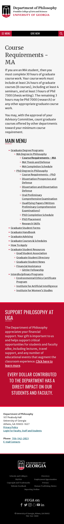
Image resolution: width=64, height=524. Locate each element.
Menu (6, 33)
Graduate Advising (22, 236)
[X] (25, 504)
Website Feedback (18, 486)
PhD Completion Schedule (38, 215)
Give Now (35, 33)
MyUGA (18, 479)
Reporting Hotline (32, 489)
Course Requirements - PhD (39, 174)
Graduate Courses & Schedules (29, 240)
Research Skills (31, 223)
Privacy (45, 483)
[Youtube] (38, 504)
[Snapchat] (34, 504)
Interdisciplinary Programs (27, 274)
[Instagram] (30, 504)
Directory (45, 476)
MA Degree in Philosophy (31, 154)
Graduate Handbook (23, 232)
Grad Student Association (31, 253)
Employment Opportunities (45, 479)
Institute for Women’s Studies (34, 290)
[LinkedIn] (42, 504)
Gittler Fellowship (33, 270)
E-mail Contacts (11, 441)
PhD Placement (31, 219)
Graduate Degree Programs (27, 150)
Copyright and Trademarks (18, 483)
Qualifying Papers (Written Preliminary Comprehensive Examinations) (39, 206)
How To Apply (19, 245)
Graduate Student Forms (25, 227)
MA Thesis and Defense (36, 162)
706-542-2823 (20, 438)
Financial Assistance (28, 266)
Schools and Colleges (18, 476)
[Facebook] (21, 504)
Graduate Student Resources (28, 249)
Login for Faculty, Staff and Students (22, 430)
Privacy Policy (10, 427)
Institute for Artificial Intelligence (37, 286)
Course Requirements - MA (39, 157)
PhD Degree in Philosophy (32, 170)
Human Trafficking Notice (45, 486)
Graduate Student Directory (33, 257)
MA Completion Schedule (37, 166)
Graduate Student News (30, 261)
